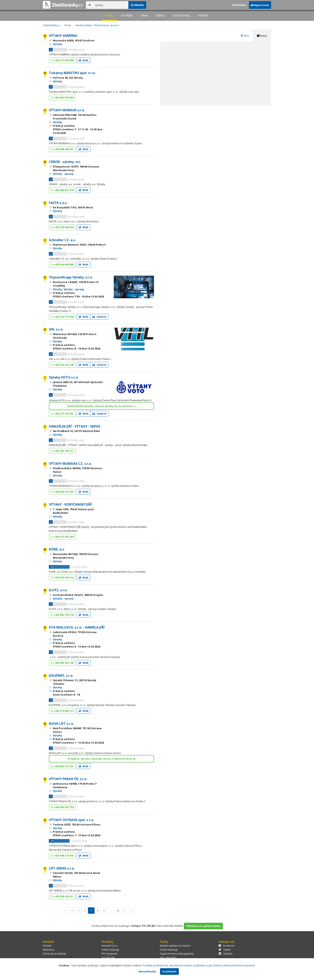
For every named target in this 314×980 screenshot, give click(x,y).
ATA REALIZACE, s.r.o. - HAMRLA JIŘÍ (77, 627)
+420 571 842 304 (62, 536)
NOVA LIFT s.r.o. (61, 723)
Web (84, 60)
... (111, 910)
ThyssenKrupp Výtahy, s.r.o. (71, 277)
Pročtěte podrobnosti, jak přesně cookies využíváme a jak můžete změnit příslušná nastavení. (199, 965)
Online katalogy (110, 949)
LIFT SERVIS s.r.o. (62, 868)
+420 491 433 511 (62, 451)
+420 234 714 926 (62, 316)
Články (160, 15)
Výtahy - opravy (63, 174)
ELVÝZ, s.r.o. (58, 590)
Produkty (127, 15)
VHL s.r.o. (56, 329)
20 (118, 910)
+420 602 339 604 (62, 97)
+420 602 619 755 (62, 807)
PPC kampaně (109, 953)
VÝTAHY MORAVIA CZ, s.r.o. (70, 463)
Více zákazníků (168, 957)
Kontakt (47, 945)
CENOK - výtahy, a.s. (65, 162)
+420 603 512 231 (62, 766)
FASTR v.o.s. (58, 203)
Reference (48, 949)
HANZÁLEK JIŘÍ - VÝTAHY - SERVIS (74, 426)
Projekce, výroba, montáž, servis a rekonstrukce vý (101, 758)
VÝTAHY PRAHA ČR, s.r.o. (68, 779)
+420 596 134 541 (62, 855)
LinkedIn (225, 953)
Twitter (225, 949)
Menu (144, 15)
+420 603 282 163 (62, 663)
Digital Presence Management (177, 953)
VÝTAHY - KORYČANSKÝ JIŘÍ (70, 504)
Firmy (109, 15)
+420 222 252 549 (62, 364)
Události (203, 15)
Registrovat (260, 5)
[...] (111, 5)
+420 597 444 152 (62, 577)
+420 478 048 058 (62, 227)
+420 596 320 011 (62, 896)
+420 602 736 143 (62, 615)
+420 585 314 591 (62, 491)
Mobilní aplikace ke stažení (175, 945)
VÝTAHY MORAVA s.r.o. (67, 110)
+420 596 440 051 (62, 149)
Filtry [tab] (245, 35)
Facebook (226, 945)
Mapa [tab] (262, 35)
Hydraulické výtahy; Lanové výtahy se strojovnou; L (101, 406)
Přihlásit (239, 5)
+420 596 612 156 (62, 190)
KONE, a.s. (57, 549)
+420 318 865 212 (62, 711)
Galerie (99, 316)
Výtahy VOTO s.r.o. (63, 377)
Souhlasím (169, 971)
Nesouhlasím (147, 971)
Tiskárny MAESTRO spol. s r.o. (72, 73)
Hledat (137, 5)
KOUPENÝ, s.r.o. (61, 675)
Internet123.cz (110, 945)
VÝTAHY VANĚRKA (63, 35)
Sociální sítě (108, 957)
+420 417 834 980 (62, 60)
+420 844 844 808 (62, 264)
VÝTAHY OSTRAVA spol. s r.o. (71, 820)
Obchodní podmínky (54, 953)
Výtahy (57, 44)
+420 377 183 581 (62, 413)
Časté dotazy (181, 15)
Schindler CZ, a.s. (62, 240)
